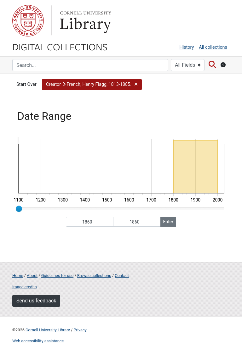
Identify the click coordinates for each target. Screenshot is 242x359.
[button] (92, 84)
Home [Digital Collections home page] (17, 275)
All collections (213, 47)
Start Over (26, 84)
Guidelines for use (57, 275)
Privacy (79, 330)
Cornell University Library (48, 330)
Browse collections (94, 275)
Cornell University (28, 20)
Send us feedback (36, 301)
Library (85, 20)
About (32, 275)
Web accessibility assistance (38, 341)
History (187, 47)
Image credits (24, 286)
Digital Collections (59, 46)
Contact (122, 275)
